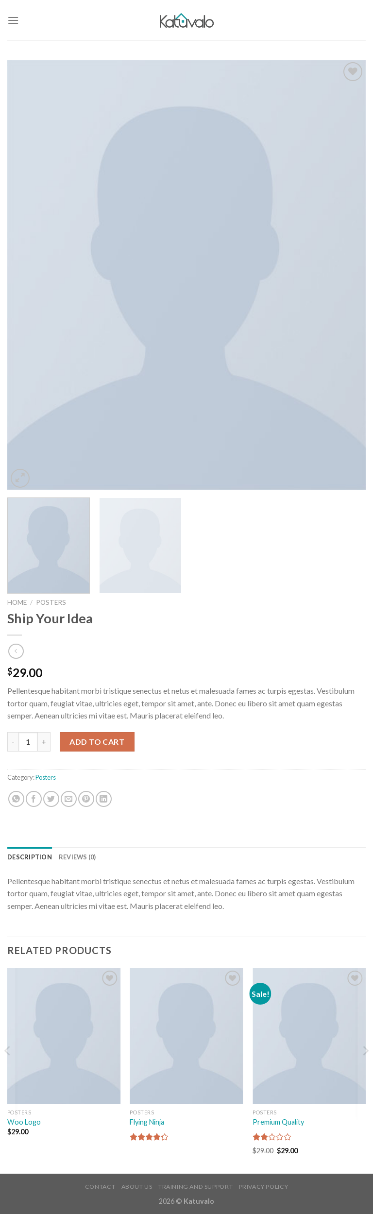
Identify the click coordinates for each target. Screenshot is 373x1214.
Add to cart (96, 741)
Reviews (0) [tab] (77, 857)
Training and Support (195, 1186)
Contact (100, 1186)
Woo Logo (24, 1122)
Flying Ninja (147, 1122)
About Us (137, 1186)
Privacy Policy (263, 1186)
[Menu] (13, 20)
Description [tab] (29, 857)
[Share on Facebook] (34, 799)
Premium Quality (278, 1122)
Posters (51, 602)
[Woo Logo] (63, 1036)
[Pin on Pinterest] (86, 799)
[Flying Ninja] (186, 1036)
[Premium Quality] (309, 1036)
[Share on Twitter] (51, 799)
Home (17, 602)
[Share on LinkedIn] (104, 799)
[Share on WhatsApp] (16, 799)
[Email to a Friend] (69, 799)
